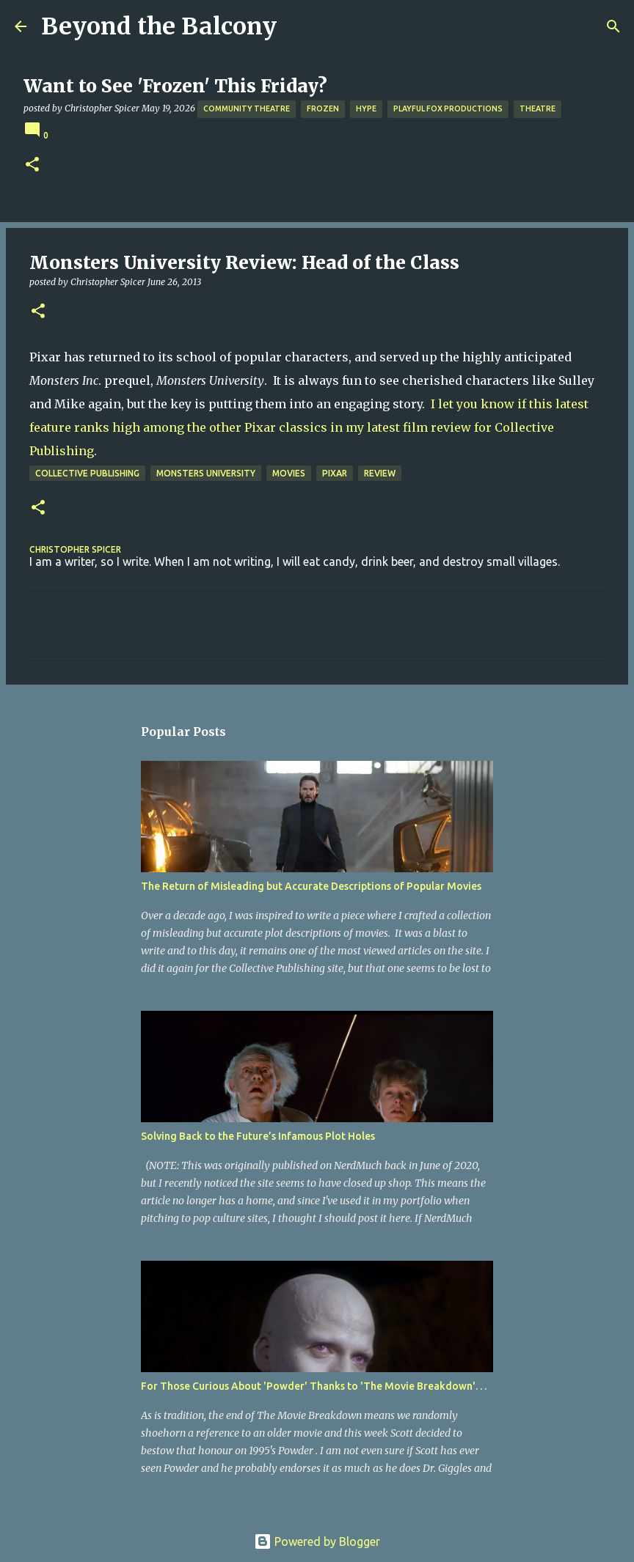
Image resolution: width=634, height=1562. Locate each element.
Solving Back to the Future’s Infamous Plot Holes (258, 1136)
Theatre (537, 108)
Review (380, 473)
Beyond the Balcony (159, 26)
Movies (288, 473)
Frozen (323, 108)
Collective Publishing (87, 473)
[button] (32, 165)
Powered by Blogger (317, 1541)
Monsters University (205, 473)
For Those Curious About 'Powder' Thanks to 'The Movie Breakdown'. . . (314, 1386)
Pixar (334, 473)
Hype (366, 108)
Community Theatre (246, 108)
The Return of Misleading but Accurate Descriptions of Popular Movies (311, 886)
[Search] (613, 26)
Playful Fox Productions (448, 108)
